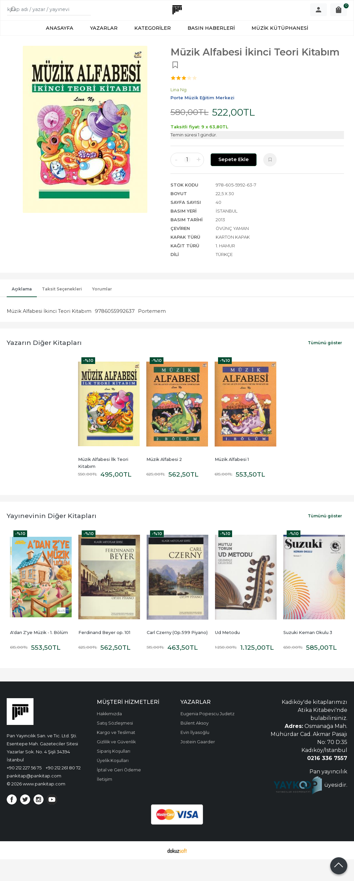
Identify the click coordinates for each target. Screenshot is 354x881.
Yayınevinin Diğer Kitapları (51, 537)
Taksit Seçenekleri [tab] (62, 310)
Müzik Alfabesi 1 (232, 481)
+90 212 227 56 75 (24, 789)
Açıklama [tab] (22, 310)
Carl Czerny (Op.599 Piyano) (177, 654)
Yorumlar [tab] (102, 310)
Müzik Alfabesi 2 (164, 481)
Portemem (152, 333)
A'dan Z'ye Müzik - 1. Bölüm (39, 654)
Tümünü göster (325, 364)
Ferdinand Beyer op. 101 (104, 654)
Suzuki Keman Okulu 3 (307, 654)
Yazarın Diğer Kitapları (44, 364)
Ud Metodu (227, 654)
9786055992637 (115, 333)
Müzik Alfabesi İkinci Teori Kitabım (49, 333)
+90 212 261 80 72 (63, 789)
